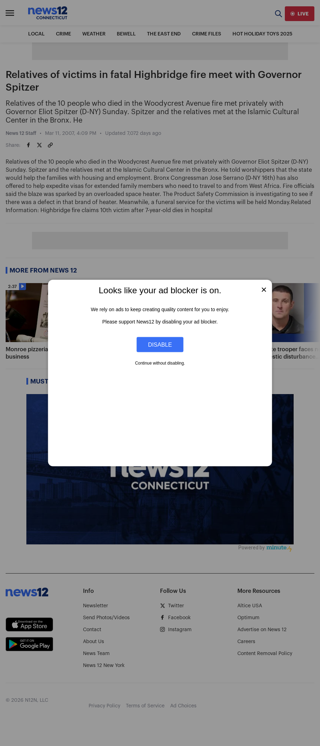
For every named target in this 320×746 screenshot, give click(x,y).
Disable (160, 344)
